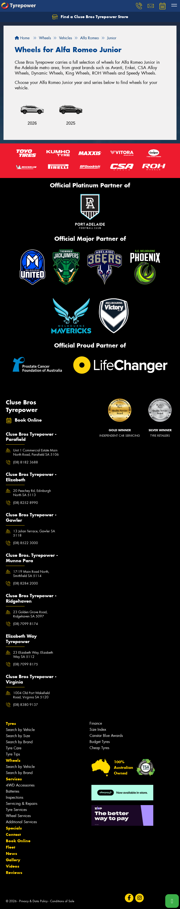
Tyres (11, 723)
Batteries (12, 791)
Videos (12, 866)
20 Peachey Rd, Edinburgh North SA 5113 (32, 493)
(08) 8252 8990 (25, 503)
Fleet (10, 847)
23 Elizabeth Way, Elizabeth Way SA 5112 (33, 654)
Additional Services (21, 821)
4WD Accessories (20, 785)
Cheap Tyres (99, 747)
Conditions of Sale (62, 901)
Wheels (13, 760)
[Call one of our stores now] (172, 901)
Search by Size (18, 735)
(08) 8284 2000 (25, 583)
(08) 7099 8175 (25, 664)
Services (14, 779)
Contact (13, 834)
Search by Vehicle (20, 729)
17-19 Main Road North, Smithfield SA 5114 (31, 573)
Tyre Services (16, 809)
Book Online (18, 840)
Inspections (14, 797)
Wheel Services (18, 815)
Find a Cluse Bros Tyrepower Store (90, 17)
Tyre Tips (13, 754)
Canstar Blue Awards (106, 735)
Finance (96, 723)
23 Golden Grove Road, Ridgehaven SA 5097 (30, 614)
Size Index (98, 729)
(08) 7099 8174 (25, 624)
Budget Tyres (100, 741)
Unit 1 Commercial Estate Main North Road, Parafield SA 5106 (36, 452)
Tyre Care (13, 748)
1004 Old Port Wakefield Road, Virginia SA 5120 (31, 695)
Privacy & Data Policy (33, 901)
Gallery (13, 859)
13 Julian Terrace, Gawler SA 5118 (34, 533)
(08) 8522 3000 (25, 543)
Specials (14, 828)
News (11, 853)
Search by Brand (19, 741)
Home (22, 38)
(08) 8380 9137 (25, 705)
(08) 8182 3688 (25, 462)
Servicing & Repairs (21, 803)
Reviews (14, 872)
